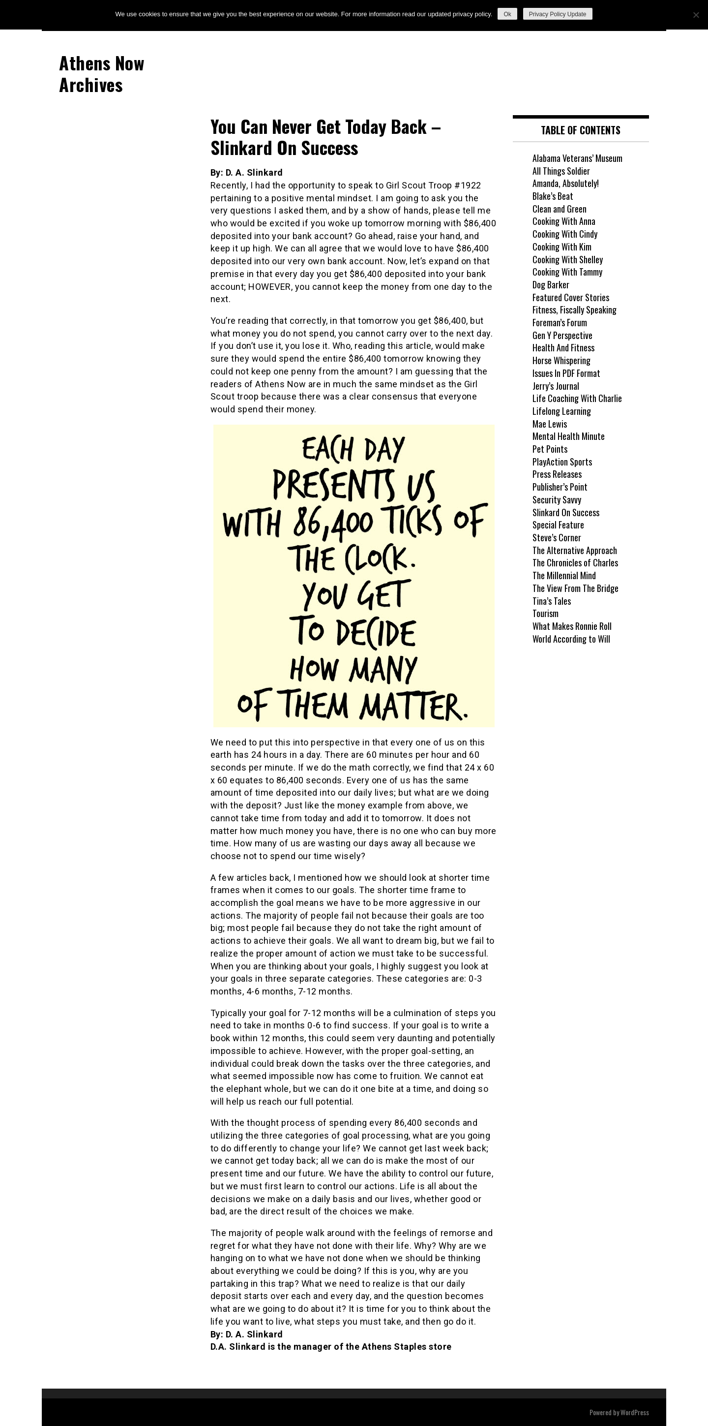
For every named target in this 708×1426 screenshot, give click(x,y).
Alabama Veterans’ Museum (577, 158)
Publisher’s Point (560, 486)
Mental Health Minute (568, 436)
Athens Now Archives (101, 72)
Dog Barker (550, 284)
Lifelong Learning (561, 410)
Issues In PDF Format (566, 373)
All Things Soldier (561, 170)
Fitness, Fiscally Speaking (574, 309)
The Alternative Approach (574, 550)
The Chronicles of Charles (575, 562)
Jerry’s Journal (555, 385)
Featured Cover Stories (570, 297)
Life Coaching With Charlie (577, 398)
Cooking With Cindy (564, 233)
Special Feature (558, 524)
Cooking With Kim (561, 246)
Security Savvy (556, 499)
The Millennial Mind (564, 575)
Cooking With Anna (563, 221)
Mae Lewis (549, 423)
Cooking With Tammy (567, 271)
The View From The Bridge (575, 588)
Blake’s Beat (552, 195)
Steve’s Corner (556, 537)
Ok (507, 14)
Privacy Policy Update (558, 14)
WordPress (634, 1412)
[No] (696, 15)
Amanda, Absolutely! (565, 183)
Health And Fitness (563, 347)
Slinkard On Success (565, 512)
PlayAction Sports (562, 461)
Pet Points (549, 448)
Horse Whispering (561, 360)
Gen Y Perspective (562, 335)
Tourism (545, 613)
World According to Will (571, 638)
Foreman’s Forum (559, 322)
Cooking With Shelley (567, 259)
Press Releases (557, 473)
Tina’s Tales (551, 600)
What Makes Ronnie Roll (572, 626)
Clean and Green (559, 208)
